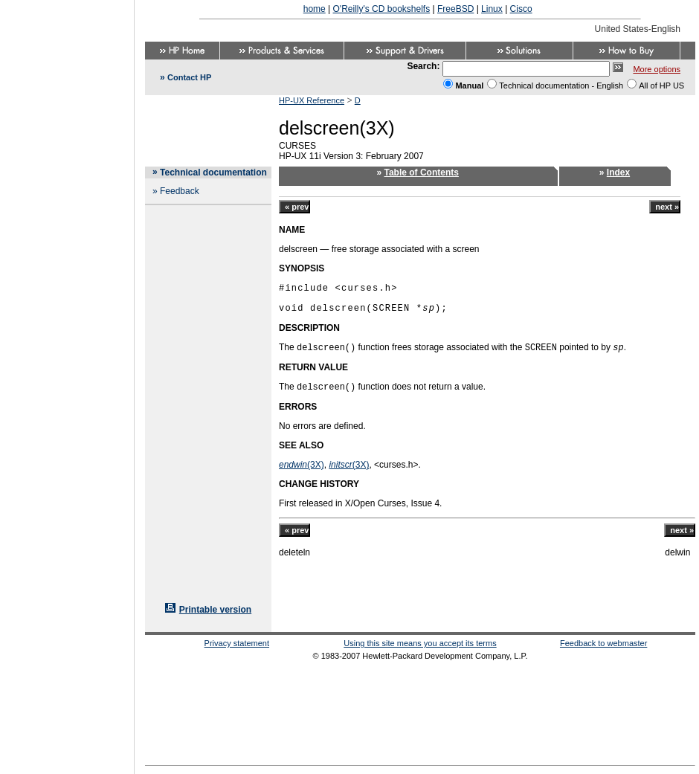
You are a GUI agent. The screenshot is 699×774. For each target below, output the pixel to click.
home (314, 9)
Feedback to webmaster (603, 643)
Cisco (521, 9)
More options (656, 69)
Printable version (215, 609)
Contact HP (189, 77)
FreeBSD (455, 9)
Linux (492, 9)
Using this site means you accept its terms (420, 643)
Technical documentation (213, 172)
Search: (423, 66)
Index (618, 172)
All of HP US (661, 85)
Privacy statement (236, 643)
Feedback (179, 191)
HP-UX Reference (311, 100)
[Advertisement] (66, 382)
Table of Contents (421, 172)
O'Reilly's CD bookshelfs (382, 9)
